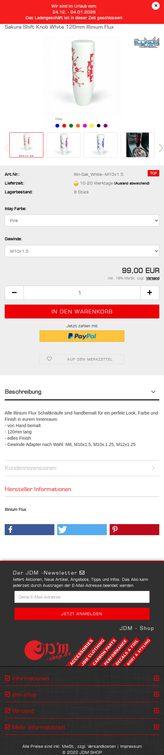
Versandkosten (102, 746)
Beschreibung (23, 391)
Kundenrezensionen (30, 467)
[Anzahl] (82, 293)
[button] (14, 293)
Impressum (131, 746)
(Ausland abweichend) (132, 183)
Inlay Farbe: (15, 208)
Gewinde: (13, 238)
